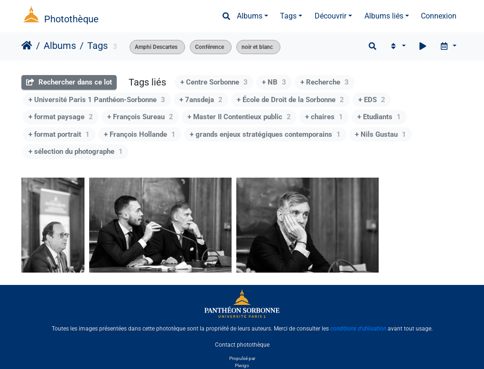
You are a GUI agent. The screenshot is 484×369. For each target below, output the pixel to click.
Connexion (438, 15)
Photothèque (71, 19)
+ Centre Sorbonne (214, 82)
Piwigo (242, 365)
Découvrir (330, 15)
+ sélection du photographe (75, 151)
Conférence (209, 47)
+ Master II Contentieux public (239, 117)
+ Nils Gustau (380, 134)
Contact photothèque (242, 344)
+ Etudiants (379, 117)
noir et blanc (257, 47)
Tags (288, 15)
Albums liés (383, 15)
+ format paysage (60, 117)
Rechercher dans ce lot (69, 82)
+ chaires (324, 117)
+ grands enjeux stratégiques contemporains (265, 134)
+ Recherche (324, 82)
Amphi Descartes (156, 47)
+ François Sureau (140, 117)
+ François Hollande (140, 134)
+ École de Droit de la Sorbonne (290, 99)
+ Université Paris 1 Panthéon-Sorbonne (96, 99)
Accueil (26, 45)
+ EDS (371, 99)
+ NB (274, 82)
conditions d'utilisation (358, 328)
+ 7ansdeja (201, 99)
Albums (249, 15)
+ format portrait (59, 134)
